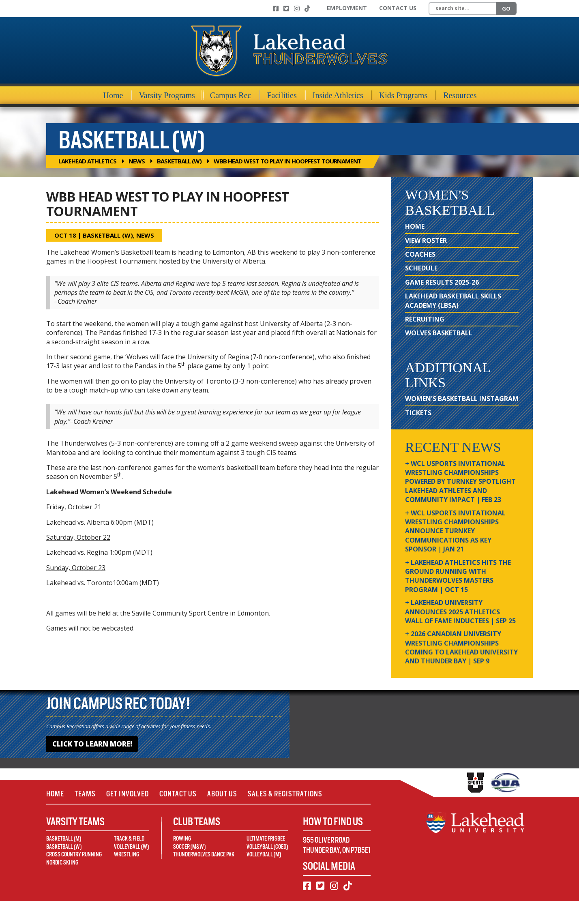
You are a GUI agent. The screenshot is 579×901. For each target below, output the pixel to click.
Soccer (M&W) (189, 846)
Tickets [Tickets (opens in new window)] (418, 412)
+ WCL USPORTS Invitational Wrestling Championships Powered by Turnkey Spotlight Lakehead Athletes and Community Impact (460, 481)
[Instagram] (297, 8)
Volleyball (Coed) (267, 846)
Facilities (281, 95)
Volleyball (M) (264, 854)
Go (506, 8)
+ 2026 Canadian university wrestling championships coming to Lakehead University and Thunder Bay (461, 647)
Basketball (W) (179, 161)
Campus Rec (230, 95)
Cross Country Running (74, 854)
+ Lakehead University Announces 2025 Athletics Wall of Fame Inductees (460, 611)
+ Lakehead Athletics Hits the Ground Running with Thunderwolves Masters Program (458, 576)
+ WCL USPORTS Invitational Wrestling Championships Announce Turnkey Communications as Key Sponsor (455, 531)
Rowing (182, 838)
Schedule (421, 268)
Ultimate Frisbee (266, 838)
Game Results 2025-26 (442, 282)
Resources (459, 95)
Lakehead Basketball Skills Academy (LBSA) (453, 300)
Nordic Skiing (62, 862)
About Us (222, 793)
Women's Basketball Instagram (462, 398)
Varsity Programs (167, 95)
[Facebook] (276, 8)
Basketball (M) (63, 838)
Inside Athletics (338, 95)
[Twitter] (286, 8)
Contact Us (397, 8)
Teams (85, 793)
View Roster (426, 240)
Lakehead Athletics (87, 161)
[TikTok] (307, 8)
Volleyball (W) (131, 846)
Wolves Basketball (438, 332)
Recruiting (424, 319)
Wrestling (126, 854)
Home (113, 95)
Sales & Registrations (285, 793)
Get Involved (127, 793)
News (137, 161)
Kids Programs (403, 95)
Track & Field (129, 838)
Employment (347, 8)
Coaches (420, 254)
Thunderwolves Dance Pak (203, 854)
